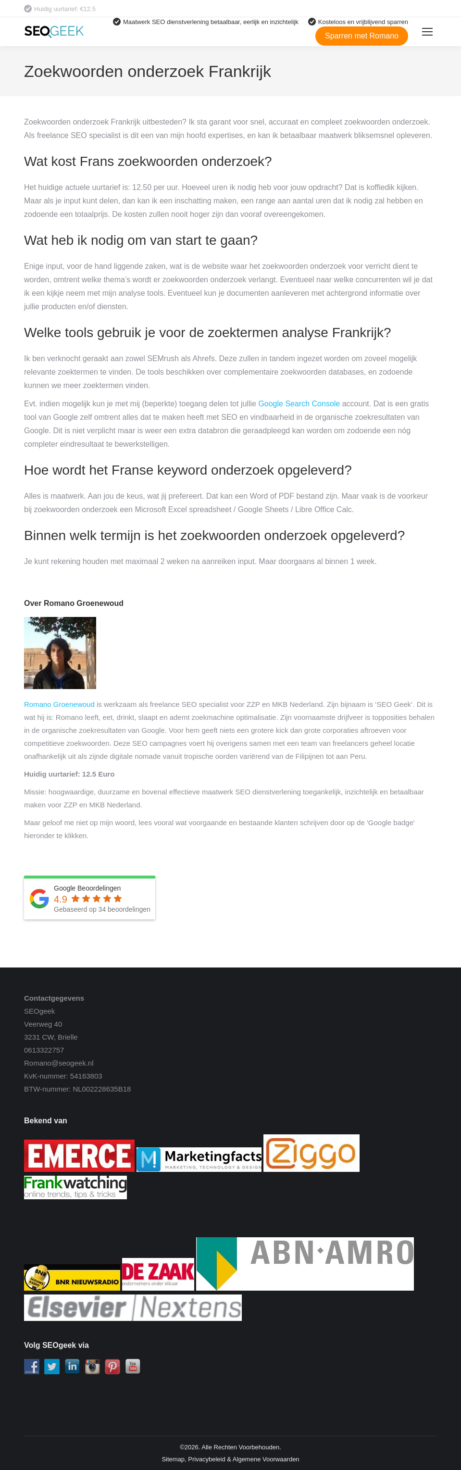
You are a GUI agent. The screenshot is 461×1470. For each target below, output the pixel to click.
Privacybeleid (206, 1459)
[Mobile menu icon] (427, 31)
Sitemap (173, 1459)
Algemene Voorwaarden (266, 1459)
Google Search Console (299, 404)
